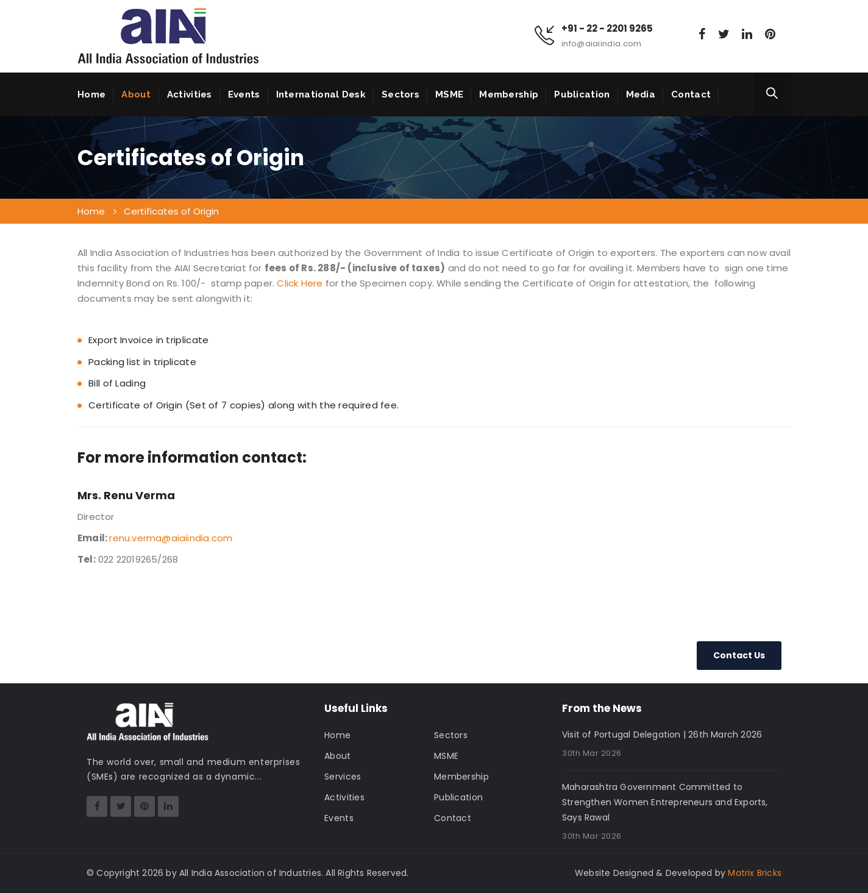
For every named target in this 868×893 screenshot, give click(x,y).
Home (91, 94)
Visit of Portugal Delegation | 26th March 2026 (662, 734)
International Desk (321, 94)
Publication (582, 94)
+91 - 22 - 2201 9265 (607, 29)
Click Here (299, 283)
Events (244, 94)
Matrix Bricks (754, 873)
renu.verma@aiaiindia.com (170, 538)
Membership (508, 94)
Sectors (400, 94)
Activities (189, 94)
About (136, 94)
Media (641, 94)
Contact (691, 94)
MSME (449, 94)
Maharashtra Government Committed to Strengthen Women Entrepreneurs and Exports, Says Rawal (665, 802)
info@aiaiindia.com (601, 43)
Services (342, 776)
